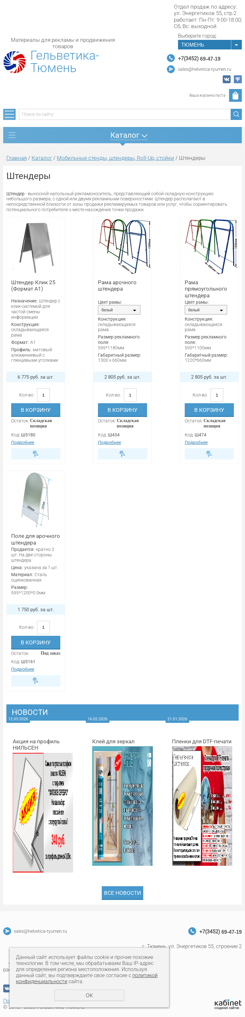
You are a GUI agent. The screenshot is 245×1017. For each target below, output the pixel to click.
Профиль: (21, 349)
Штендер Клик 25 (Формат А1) (33, 285)
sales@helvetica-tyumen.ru (204, 69)
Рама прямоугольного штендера (206, 289)
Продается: (22, 549)
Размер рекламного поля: (119, 339)
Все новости (122, 893)
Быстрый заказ (35, 453)
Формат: (20, 342)
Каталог (42, 158)
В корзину (36, 410)
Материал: (22, 574)
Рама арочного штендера (117, 285)
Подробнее (22, 442)
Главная (16, 158)
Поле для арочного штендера (35, 539)
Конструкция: (25, 324)
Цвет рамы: (110, 302)
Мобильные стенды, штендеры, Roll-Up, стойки (115, 158)
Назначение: (24, 300)
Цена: (17, 567)
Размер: (19, 587)
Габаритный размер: (119, 355)
